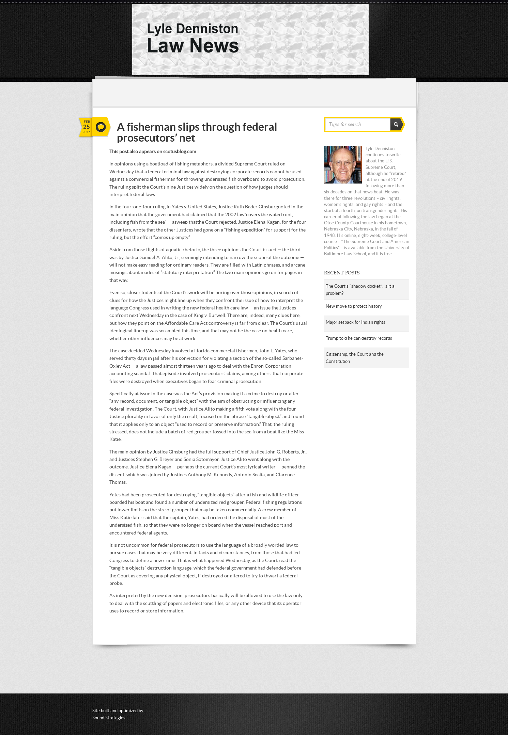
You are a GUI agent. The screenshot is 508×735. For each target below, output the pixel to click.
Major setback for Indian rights (355, 322)
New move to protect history (354, 306)
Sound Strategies (108, 717)
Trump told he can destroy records (359, 338)
